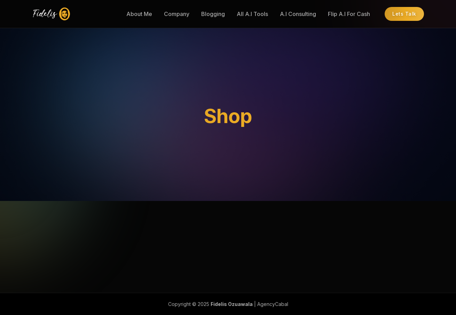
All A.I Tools (252, 13)
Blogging (213, 13)
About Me (139, 13)
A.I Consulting (298, 13)
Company (176, 13)
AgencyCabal (272, 304)
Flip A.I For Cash (349, 13)
